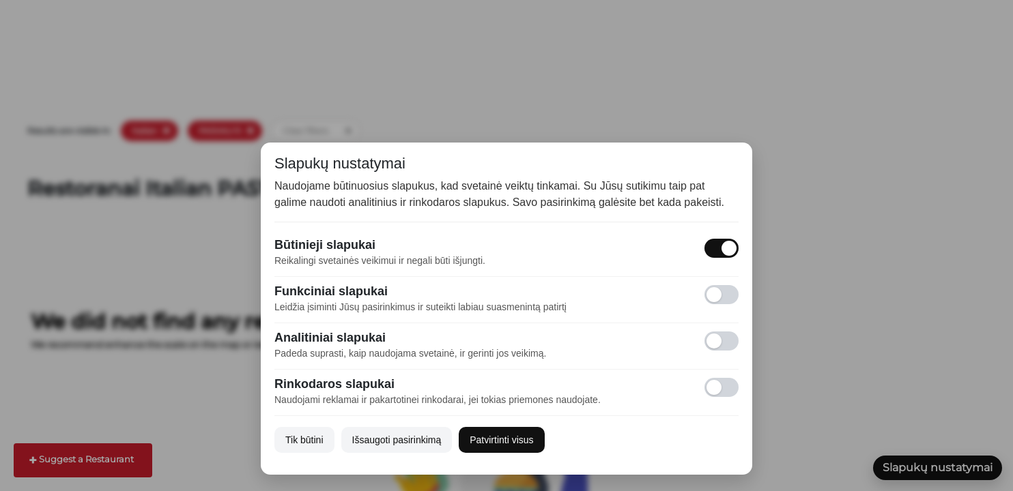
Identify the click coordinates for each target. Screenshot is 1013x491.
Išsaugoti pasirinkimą (397, 439)
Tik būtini (304, 439)
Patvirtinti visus (501, 439)
